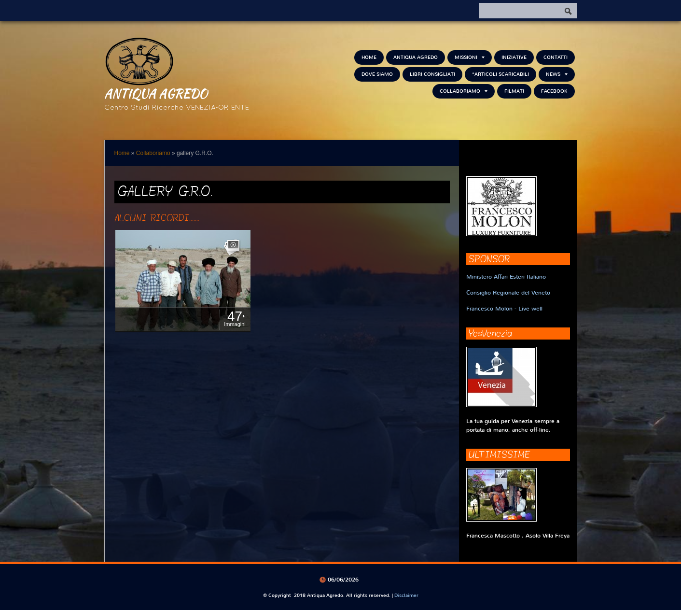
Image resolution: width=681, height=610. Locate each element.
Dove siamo (377, 74)
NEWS (557, 74)
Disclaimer (406, 595)
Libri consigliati (432, 74)
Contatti (555, 57)
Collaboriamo (463, 91)
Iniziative (514, 57)
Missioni (470, 57)
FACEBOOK (554, 91)
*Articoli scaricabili (500, 74)
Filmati (514, 91)
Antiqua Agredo (156, 93)
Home (368, 57)
